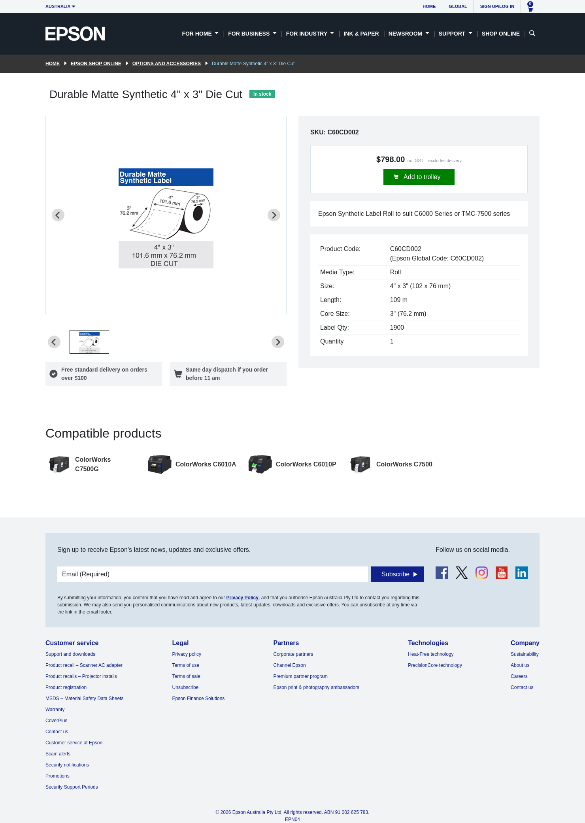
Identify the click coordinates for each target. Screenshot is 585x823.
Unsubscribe (185, 687)
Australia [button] (58, 6)
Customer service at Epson (73, 743)
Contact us (56, 731)
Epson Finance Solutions (198, 698)
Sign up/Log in (497, 6)
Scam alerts (57, 754)
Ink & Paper (361, 33)
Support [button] (453, 33)
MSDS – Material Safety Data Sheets (84, 698)
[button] (89, 342)
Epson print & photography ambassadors (316, 687)
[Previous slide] (58, 215)
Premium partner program (301, 676)
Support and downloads (70, 654)
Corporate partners (293, 654)
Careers (519, 676)
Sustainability (525, 654)
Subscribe (395, 574)
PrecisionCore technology (435, 665)
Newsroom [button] (406, 33)
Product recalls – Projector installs (81, 676)
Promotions (57, 776)
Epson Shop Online (96, 63)
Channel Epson (290, 665)
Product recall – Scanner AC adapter (84, 665)
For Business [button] (249, 33)
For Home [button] (197, 33)
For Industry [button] (307, 33)
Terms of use (186, 665)
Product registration (66, 687)
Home (429, 6)
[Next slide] (274, 215)
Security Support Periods (71, 787)
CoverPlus (56, 720)
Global (458, 6)
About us (520, 665)
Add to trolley (421, 177)
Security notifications (67, 765)
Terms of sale (186, 676)
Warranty (54, 709)
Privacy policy (186, 654)
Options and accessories (166, 63)
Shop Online (501, 33)
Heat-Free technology (430, 654)
